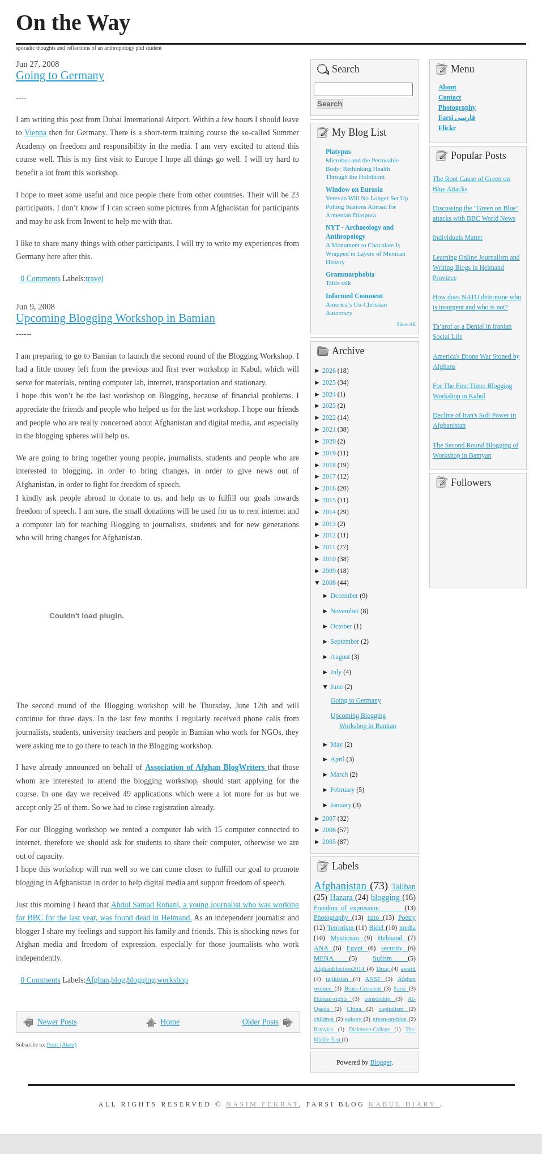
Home (170, 1022)
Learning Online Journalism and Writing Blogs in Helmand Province (476, 267)
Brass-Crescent (364, 988)
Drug (384, 968)
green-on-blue (391, 1018)
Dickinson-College (371, 1029)
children (325, 1018)
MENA (331, 958)
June (336, 687)
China (356, 1008)
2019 (329, 453)
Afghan (97, 980)
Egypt (357, 948)
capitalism (393, 1008)
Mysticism (347, 938)
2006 (329, 830)
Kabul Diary (404, 1104)
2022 (329, 417)
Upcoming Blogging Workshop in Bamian (115, 318)
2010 (329, 559)
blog (118, 980)
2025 (329, 382)
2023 (329, 406)
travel (95, 278)
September (344, 641)
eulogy (354, 1018)
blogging (141, 980)
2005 (329, 842)
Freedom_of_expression (359, 908)
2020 (329, 441)
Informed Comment (354, 296)
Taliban (403, 886)
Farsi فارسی (456, 118)
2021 (329, 429)
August (339, 657)
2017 (329, 476)
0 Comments (40, 278)
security (394, 948)
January (340, 805)
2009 (329, 571)
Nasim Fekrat (262, 1104)
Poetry (407, 918)
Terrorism (341, 928)
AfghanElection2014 (340, 968)
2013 (329, 524)
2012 (329, 535)
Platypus (338, 152)
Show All (406, 324)
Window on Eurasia (354, 189)
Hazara (342, 897)
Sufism (390, 958)
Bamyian (326, 1029)
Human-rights (333, 998)
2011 (328, 547)
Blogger (380, 1062)
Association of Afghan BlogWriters (206, 767)
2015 (329, 500)
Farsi (401, 988)
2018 (329, 465)
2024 (329, 394)
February (342, 790)
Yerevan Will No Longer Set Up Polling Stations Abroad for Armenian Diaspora (367, 206)
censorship (380, 998)
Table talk (338, 282)
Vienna (35, 132)
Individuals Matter (458, 238)
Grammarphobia (350, 274)
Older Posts (260, 1022)
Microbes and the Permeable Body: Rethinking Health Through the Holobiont (362, 168)
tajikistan (339, 978)
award (408, 968)
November (344, 611)
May (336, 744)
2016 (329, 488)
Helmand (393, 938)
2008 (329, 583)
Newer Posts (57, 1022)
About (447, 87)
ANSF (375, 978)
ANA (324, 948)
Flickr (447, 128)
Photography (333, 918)
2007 (329, 819)
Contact (449, 97)
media (407, 928)
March (339, 774)
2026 (329, 370)
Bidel (377, 928)
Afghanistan (342, 886)
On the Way (73, 22)
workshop (172, 980)
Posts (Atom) (61, 1044)
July (336, 672)
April (337, 759)
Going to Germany (60, 75)
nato (375, 918)
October (341, 626)
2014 (329, 512)
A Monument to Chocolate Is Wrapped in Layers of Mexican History (366, 253)
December (344, 596)
